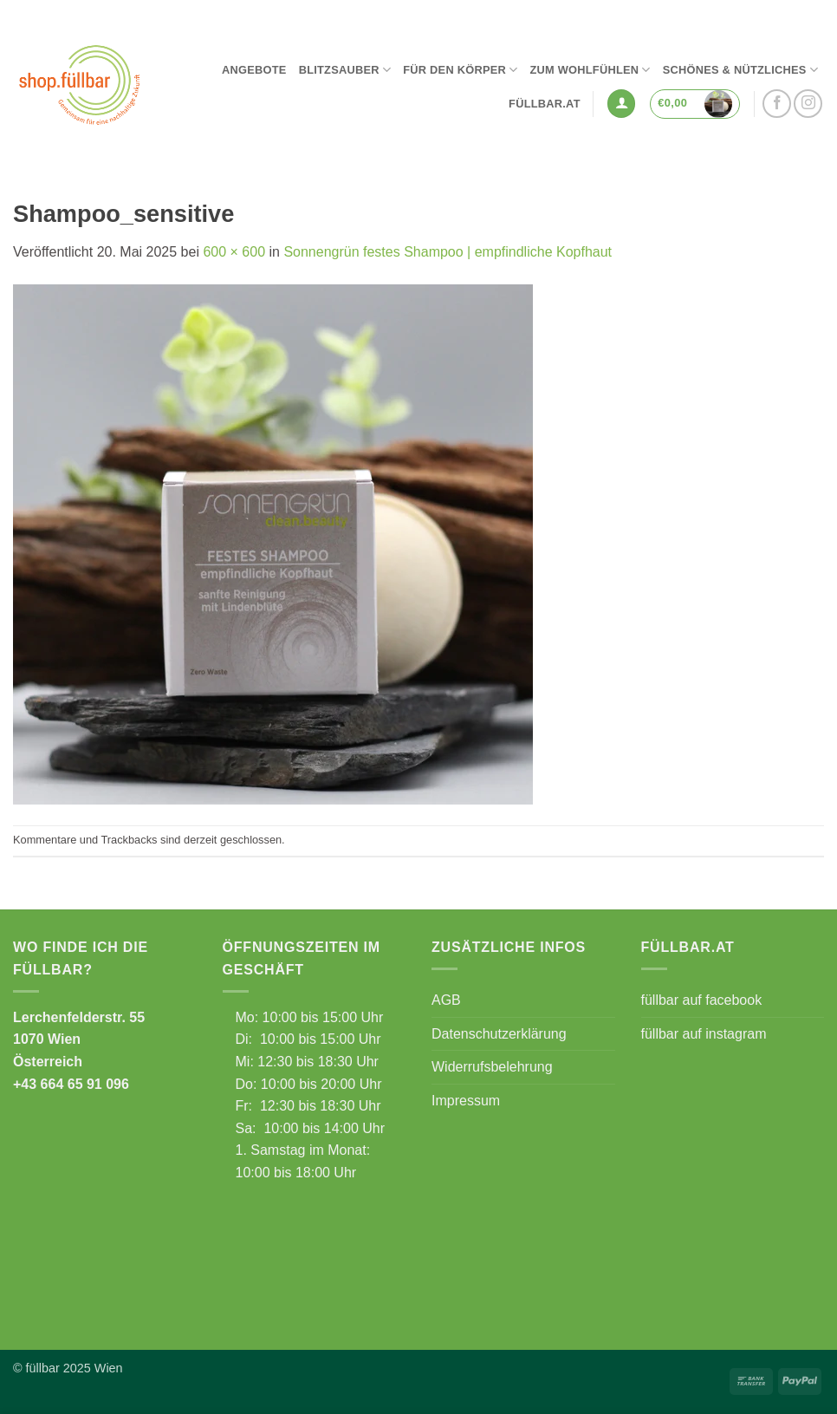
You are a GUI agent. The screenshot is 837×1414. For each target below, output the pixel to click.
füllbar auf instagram (704, 1033)
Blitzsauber (345, 70)
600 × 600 (234, 251)
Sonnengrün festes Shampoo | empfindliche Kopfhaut (447, 251)
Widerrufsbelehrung (492, 1066)
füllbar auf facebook (701, 1000)
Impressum (465, 1100)
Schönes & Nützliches (740, 70)
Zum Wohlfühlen (589, 70)
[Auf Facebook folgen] (776, 103)
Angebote (254, 69)
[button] (621, 103)
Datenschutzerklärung (499, 1033)
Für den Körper (460, 70)
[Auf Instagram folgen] (808, 103)
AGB (446, 1000)
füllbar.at (545, 103)
